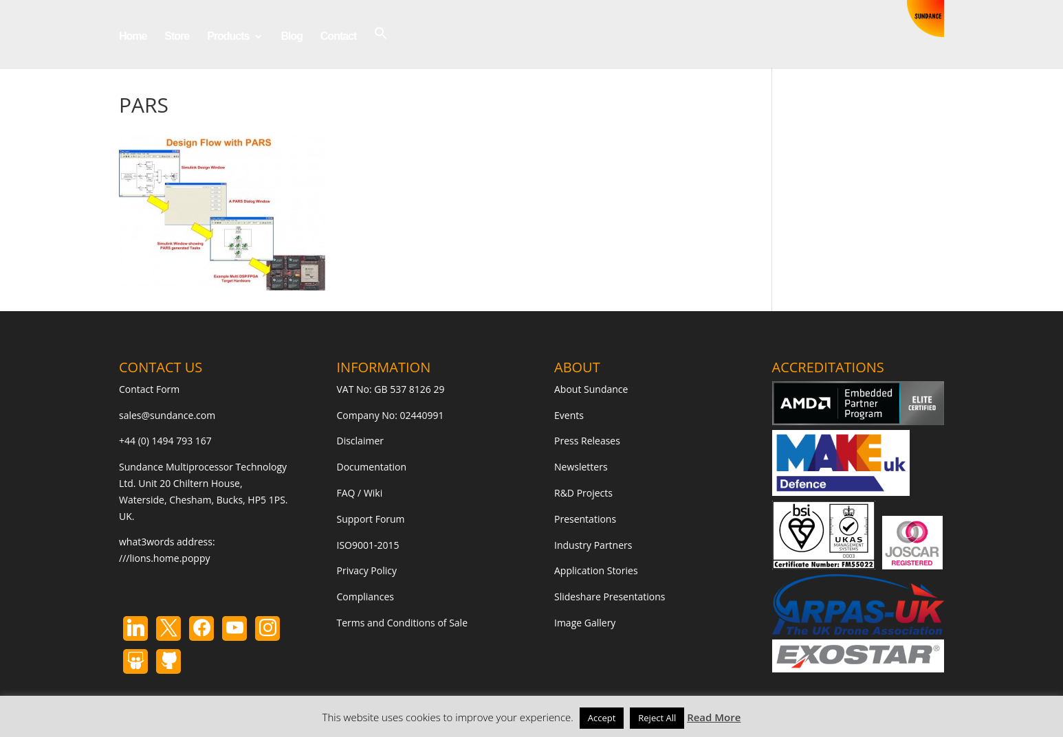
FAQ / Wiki (360, 492)
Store (176, 37)
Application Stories (596, 570)
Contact (338, 37)
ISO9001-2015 (368, 545)
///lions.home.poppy (164, 558)
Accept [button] (602, 718)
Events (569, 415)
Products (228, 37)
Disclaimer (360, 440)
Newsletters (581, 466)
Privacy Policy (367, 570)
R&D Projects (583, 492)
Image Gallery (584, 622)
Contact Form (149, 389)
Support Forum (371, 518)
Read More (714, 717)
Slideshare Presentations (610, 596)
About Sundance (591, 389)
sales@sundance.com (167, 415)
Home (132, 37)
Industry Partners (593, 545)
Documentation (372, 466)
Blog (292, 37)
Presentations (585, 518)
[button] (381, 47)
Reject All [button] (657, 718)
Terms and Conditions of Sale (402, 622)
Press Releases (587, 440)
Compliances (365, 596)
